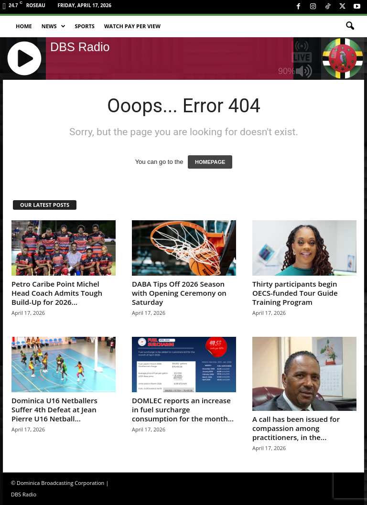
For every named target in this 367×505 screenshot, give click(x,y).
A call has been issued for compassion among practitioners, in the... (296, 428)
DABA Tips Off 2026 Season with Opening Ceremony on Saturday (179, 293)
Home (24, 26)
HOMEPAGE (210, 162)
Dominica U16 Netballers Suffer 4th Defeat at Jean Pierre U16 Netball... (54, 409)
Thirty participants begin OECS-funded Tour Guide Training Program (295, 293)
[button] (349, 26)
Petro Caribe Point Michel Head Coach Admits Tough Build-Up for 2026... (56, 293)
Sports (85, 26)
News (53, 26)
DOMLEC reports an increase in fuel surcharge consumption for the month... (183, 409)
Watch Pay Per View (132, 26)
